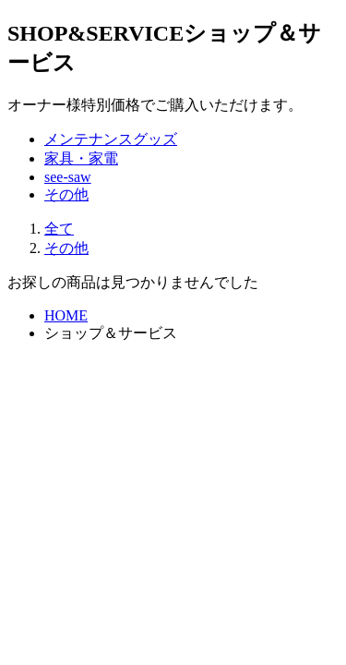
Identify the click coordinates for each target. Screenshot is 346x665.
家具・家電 (81, 158)
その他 (66, 194)
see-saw (67, 177)
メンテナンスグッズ (110, 139)
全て (59, 228)
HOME (66, 315)
